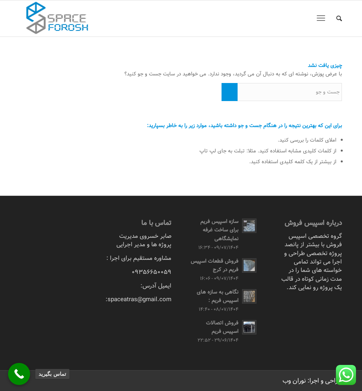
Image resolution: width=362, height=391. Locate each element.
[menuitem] (335, 18)
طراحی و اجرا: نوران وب (312, 381)
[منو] (322, 18)
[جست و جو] (335, 18)
